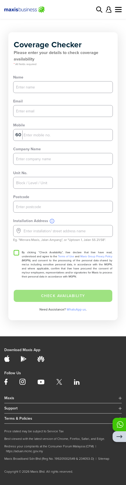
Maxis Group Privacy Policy (96, 256)
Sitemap (103, 459)
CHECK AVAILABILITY (63, 296)
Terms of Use (66, 256)
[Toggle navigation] (118, 9)
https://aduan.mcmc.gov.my (24, 451)
